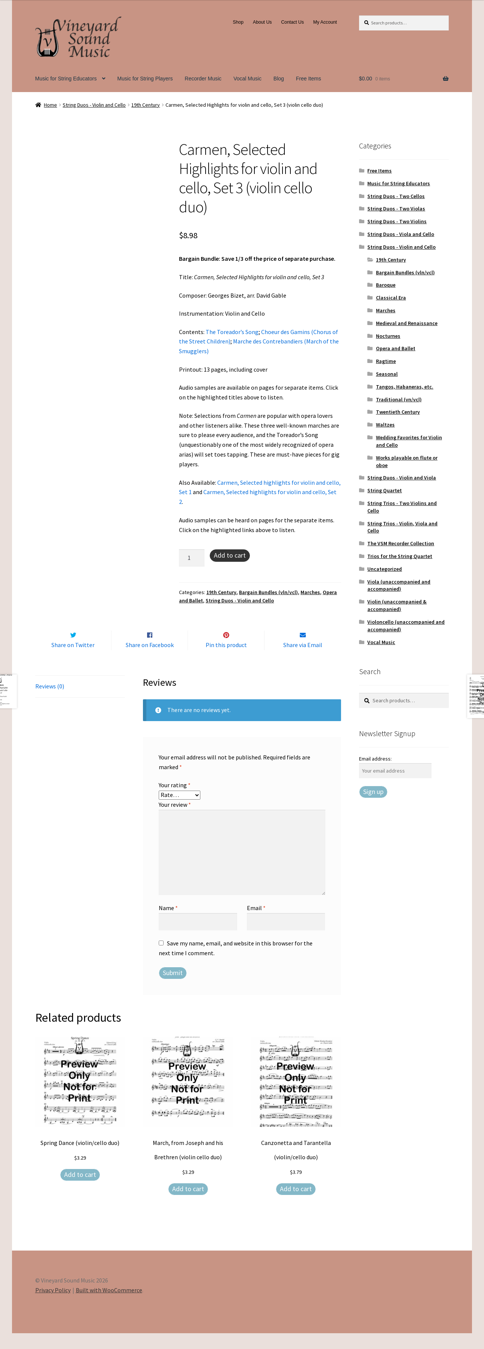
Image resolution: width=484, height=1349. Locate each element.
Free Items (308, 79)
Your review (175, 820)
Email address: (375, 758)
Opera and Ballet (395, 348)
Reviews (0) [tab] (49, 702)
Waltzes (385, 424)
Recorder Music (203, 79)
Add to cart (230, 555)
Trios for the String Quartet (399, 556)
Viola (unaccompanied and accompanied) (398, 585)
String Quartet (384, 490)
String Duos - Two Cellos (396, 196)
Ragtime (386, 361)
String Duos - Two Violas (396, 208)
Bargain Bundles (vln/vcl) (268, 592)
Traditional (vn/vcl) (399, 399)
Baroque (385, 284)
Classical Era (391, 297)
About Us (262, 22)
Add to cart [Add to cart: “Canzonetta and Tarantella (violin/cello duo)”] (296, 1204)
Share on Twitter (73, 660)
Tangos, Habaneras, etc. (404, 386)
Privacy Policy (53, 1306)
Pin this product (226, 660)
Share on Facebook (150, 660)
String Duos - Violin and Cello (94, 104)
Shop (238, 22)
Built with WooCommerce (109, 1306)
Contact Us (292, 22)
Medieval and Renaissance (406, 323)
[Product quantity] (191, 558)
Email (256, 923)
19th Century (145, 104)
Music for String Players (145, 79)
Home (50, 104)
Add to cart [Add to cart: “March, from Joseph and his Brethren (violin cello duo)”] (188, 1204)
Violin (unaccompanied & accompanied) (397, 605)
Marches (310, 592)
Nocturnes (388, 336)
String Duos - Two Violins (397, 221)
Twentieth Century (398, 411)
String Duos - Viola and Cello (400, 234)
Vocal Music (247, 79)
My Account (325, 22)
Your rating (175, 801)
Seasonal (387, 374)
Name (168, 923)
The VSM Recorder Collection (400, 543)
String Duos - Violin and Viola (401, 477)
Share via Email (302, 660)
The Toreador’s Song (232, 332)
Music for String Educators (66, 79)
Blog (279, 79)
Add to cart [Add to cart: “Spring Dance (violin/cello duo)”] (80, 1190)
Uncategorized (384, 569)
